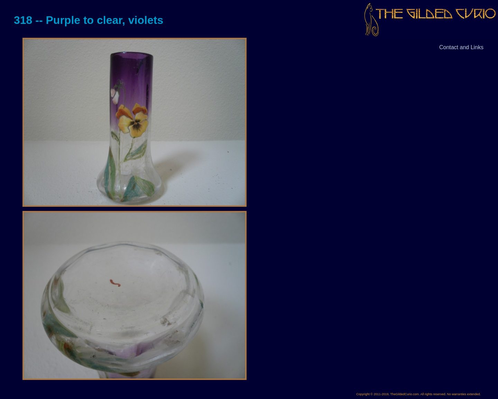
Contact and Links (461, 47)
